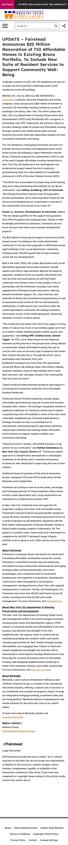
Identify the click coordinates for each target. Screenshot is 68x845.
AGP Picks (7, 4)
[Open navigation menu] (5, 26)
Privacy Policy (17, 840)
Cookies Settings (49, 840)
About (8, 827)
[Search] (34, 26)
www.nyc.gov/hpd (41, 669)
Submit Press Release (52, 827)
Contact (32, 840)
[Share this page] (64, 26)
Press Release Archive (26, 827)
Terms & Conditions (20, 834)
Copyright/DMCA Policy (45, 834)
